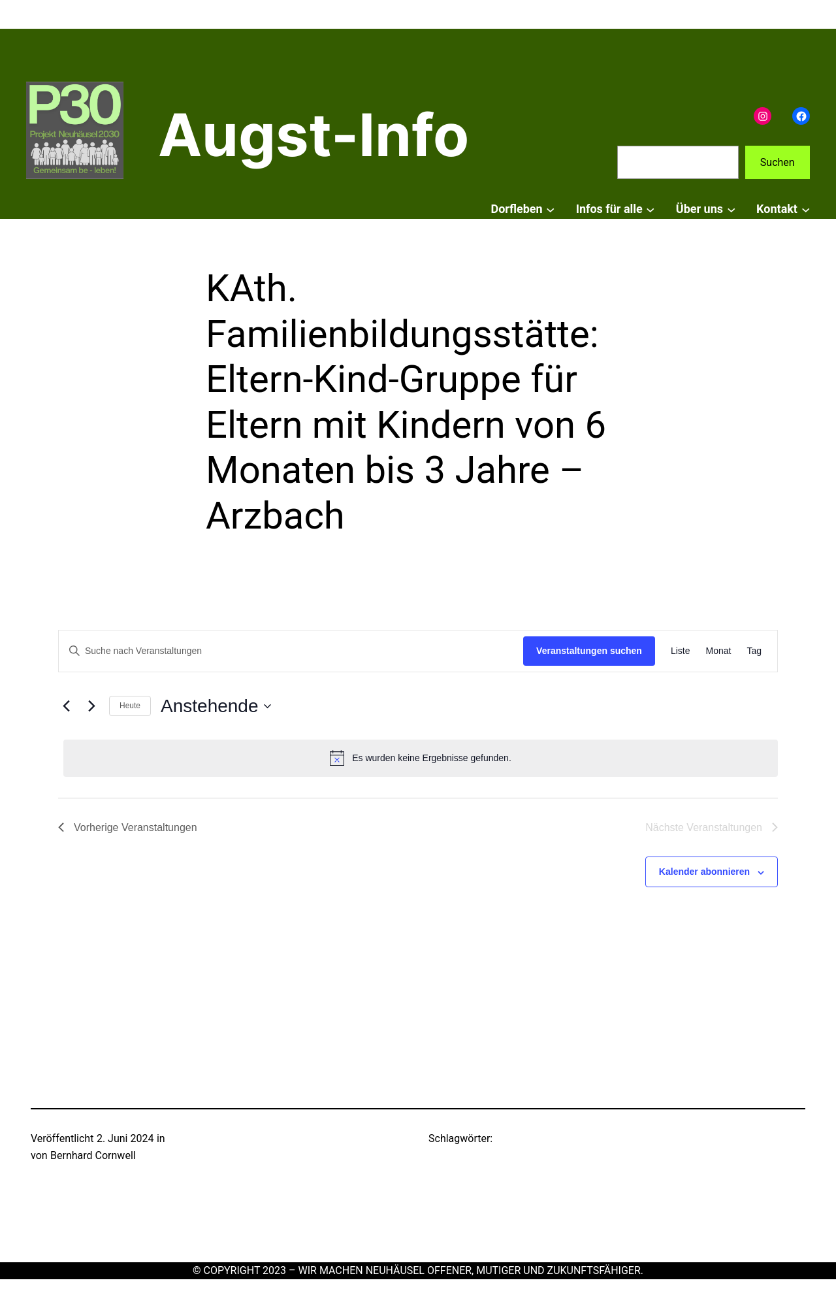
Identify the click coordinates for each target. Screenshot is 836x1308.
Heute (130, 705)
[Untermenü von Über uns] (731, 209)
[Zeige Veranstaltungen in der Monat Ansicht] (719, 651)
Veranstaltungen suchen (589, 651)
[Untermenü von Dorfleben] (550, 209)
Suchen (777, 162)
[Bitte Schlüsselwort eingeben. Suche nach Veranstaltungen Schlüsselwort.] (291, 651)
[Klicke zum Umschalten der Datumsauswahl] (215, 706)
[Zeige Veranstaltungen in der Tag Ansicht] (754, 651)
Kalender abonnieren (704, 871)
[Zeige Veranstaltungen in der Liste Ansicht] (680, 651)
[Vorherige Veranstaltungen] (66, 706)
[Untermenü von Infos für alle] (650, 209)
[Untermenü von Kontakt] (805, 209)
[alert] (420, 758)
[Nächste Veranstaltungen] (91, 706)
